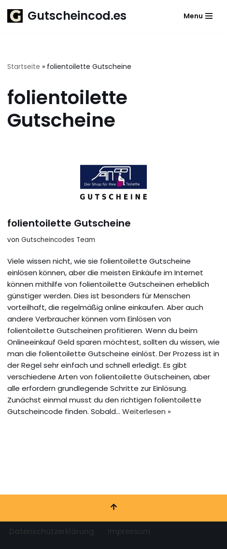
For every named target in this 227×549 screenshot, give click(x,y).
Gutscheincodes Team (58, 239)
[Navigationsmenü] (198, 16)
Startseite (23, 66)
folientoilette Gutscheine (69, 223)
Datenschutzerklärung (51, 531)
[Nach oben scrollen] (113, 508)
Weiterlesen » (146, 411)
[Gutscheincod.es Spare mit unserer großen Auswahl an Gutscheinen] (67, 16)
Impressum (129, 531)
